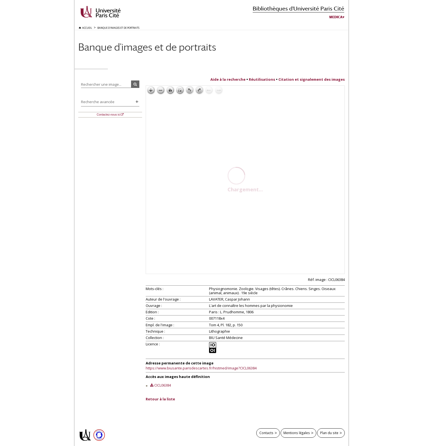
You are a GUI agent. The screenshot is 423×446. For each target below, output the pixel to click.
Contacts (266, 433)
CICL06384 (162, 385)
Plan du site (329, 433)
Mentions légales (296, 433)
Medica (336, 17)
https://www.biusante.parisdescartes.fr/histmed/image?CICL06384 (201, 368)
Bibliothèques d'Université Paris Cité (298, 8)
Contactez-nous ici (108, 114)
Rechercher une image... (101, 84)
